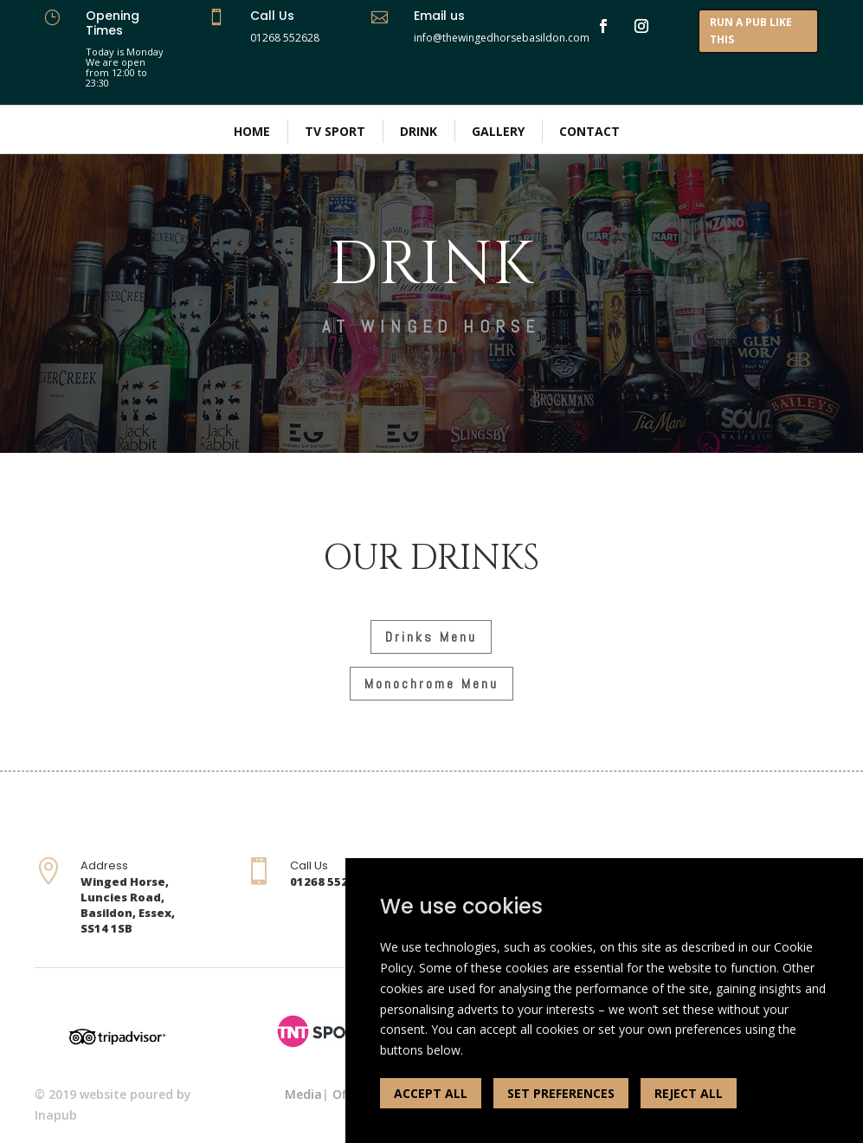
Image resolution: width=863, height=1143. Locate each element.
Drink (418, 131)
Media (303, 1094)
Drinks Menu (431, 637)
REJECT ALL (688, 1093)
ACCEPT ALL (430, 1093)
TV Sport (335, 131)
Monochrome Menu (431, 684)
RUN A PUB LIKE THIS (751, 31)
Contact (589, 131)
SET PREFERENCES (561, 1093)
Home (252, 131)
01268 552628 (284, 37)
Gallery (498, 131)
